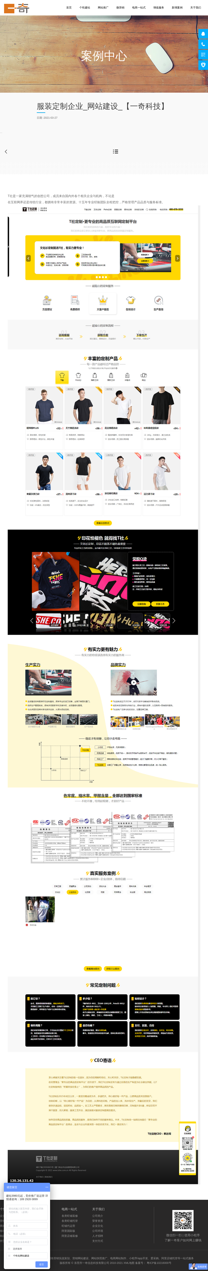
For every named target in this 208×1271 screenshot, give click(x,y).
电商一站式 (139, 7)
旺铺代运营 (68, 1225)
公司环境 (97, 1230)
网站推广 (103, 7)
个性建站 (84, 7)
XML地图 (129, 1262)
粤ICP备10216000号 (159, 1262)
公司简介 (97, 1215)
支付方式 (97, 1240)
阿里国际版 (68, 1230)
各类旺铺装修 (70, 1215)
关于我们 (195, 7)
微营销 (120, 7)
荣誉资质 (97, 1220)
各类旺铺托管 (70, 1220)
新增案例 (177, 7)
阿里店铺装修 (70, 1235)
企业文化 (97, 1225)
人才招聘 (97, 1235)
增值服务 (158, 7)
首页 (69, 7)
